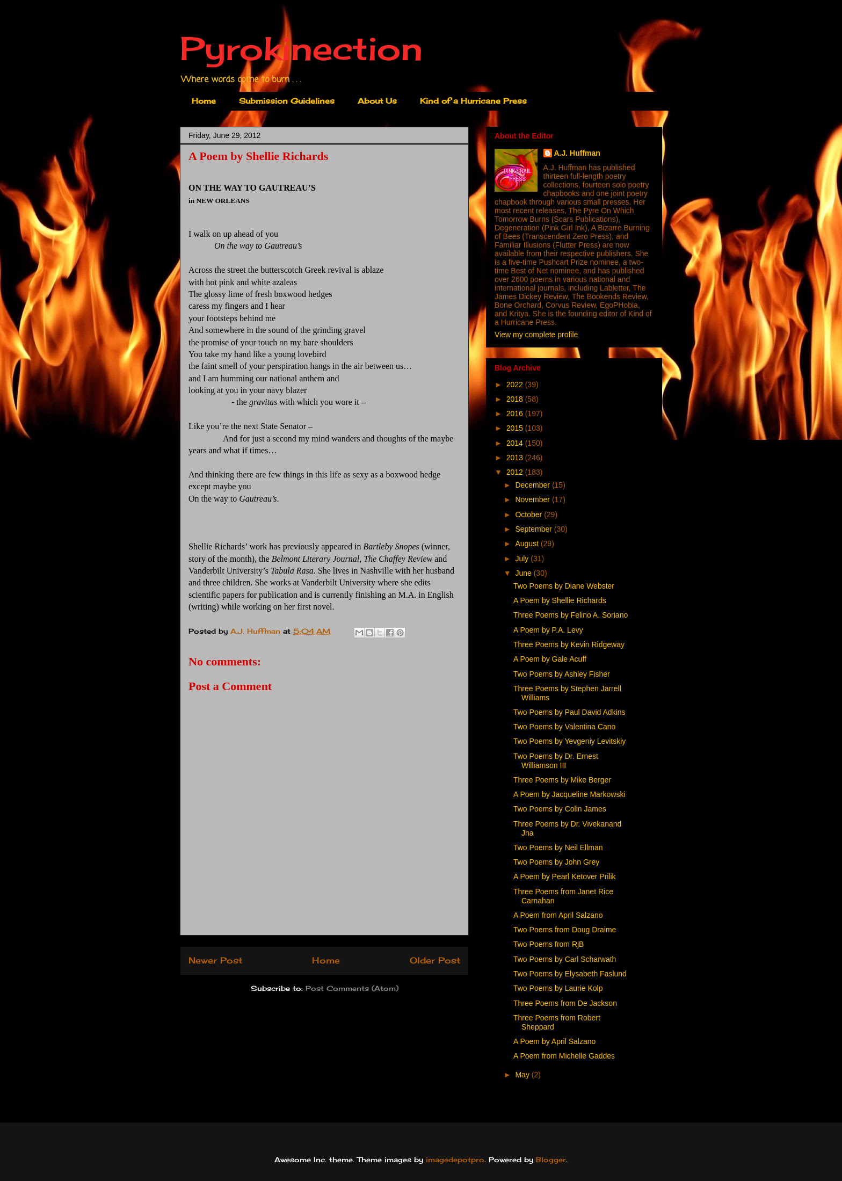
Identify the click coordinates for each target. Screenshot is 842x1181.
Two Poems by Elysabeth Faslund (570, 973)
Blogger (551, 1159)
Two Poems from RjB (548, 944)
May (523, 1074)
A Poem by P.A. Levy (548, 630)
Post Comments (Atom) (352, 988)
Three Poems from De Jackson (565, 1003)
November (533, 499)
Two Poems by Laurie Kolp (558, 988)
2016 (515, 413)
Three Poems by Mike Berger (562, 780)
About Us (377, 100)
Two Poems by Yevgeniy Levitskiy (569, 741)
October (529, 514)
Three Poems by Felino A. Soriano (570, 615)
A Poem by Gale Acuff (549, 659)
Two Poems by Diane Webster (563, 586)
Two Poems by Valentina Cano (564, 726)
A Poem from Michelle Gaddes (564, 1056)
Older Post (435, 960)
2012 (515, 472)
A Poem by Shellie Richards (559, 600)
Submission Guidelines (287, 100)
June (524, 573)
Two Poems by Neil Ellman (558, 847)
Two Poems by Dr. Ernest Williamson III (555, 761)
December (533, 485)
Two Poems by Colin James (559, 809)
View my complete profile (536, 334)
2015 (515, 428)
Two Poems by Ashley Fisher (561, 674)
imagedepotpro (455, 1159)
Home (204, 100)
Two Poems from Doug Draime (564, 929)
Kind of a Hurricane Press (473, 100)
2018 (515, 399)
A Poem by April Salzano (554, 1041)
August (527, 543)
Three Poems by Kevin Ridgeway (569, 644)
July (523, 558)
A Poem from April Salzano (558, 915)
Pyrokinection (301, 48)
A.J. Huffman (577, 153)
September (534, 529)
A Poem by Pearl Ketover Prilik (564, 876)
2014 (515, 443)
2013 (515, 457)
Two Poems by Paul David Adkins (569, 712)
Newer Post (215, 960)
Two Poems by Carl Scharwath (564, 959)
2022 (515, 384)
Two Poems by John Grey (556, 862)
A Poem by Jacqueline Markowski (569, 794)
